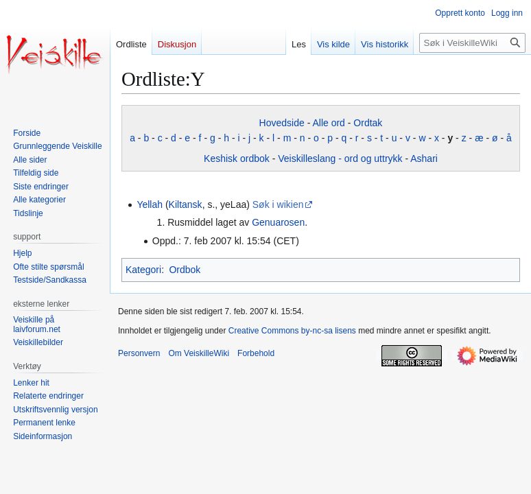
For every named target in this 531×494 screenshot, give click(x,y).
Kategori (143, 269)
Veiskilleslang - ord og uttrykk (340, 158)
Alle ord (328, 122)
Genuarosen (278, 222)
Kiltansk (185, 204)
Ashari (424, 158)
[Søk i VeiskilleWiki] (472, 43)
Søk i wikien (278, 204)
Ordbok (184, 269)
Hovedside (282, 122)
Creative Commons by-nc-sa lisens (292, 331)
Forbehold (255, 353)
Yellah (150, 204)
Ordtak (367, 122)
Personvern (139, 353)
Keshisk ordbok (237, 158)
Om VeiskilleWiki (198, 353)
